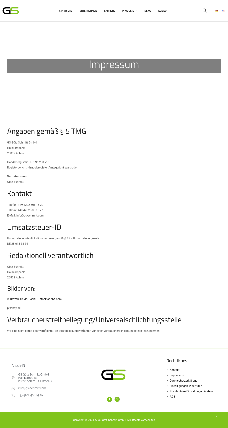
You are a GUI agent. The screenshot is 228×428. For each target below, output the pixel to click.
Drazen (14, 299)
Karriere (109, 10)
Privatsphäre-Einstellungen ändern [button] (191, 391)
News (147, 10)
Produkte (128, 10)
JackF (32, 299)
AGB (172, 396)
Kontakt (163, 10)
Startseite (65, 10)
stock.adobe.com (51, 299)
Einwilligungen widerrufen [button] (186, 386)
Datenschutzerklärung (184, 380)
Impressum (177, 375)
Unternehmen (88, 10)
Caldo (23, 299)
